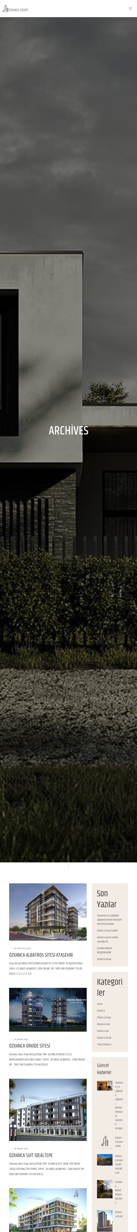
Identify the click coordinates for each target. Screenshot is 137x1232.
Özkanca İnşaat (104, 959)
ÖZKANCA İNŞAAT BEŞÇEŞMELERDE (104, 950)
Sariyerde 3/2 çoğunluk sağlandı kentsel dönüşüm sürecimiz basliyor (109, 920)
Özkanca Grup (103, 1024)
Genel (99, 1004)
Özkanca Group (104, 1018)
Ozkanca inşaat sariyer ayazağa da (107, 939)
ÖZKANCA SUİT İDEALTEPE (31, 1155)
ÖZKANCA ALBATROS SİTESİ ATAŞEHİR (41, 955)
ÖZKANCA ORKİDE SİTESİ (29, 1046)
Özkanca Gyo (103, 1031)
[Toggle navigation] (130, 9)
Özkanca (101, 1011)
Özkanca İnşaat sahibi (107, 931)
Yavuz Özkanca (104, 1045)
